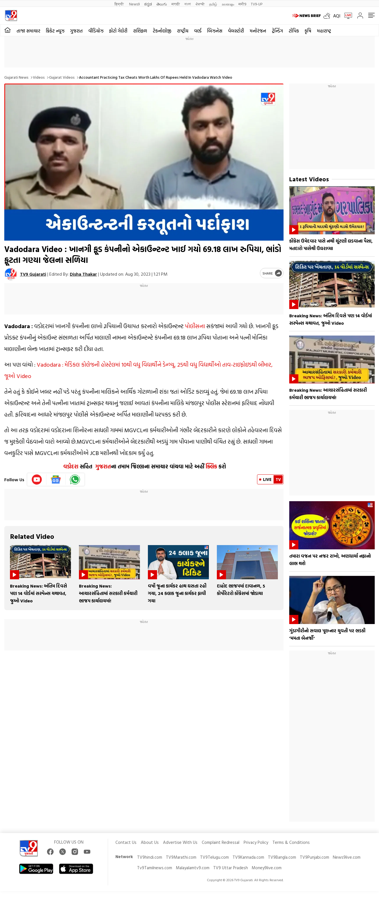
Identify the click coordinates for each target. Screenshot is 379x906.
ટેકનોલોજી (162, 30)
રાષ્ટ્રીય (182, 30)
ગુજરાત (76, 30)
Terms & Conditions (291, 842)
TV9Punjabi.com (314, 857)
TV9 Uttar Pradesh (230, 867)
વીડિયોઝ (95, 30)
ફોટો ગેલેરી (118, 30)
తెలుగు (161, 4)
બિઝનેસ (214, 30)
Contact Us (125, 842)
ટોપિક (294, 30)
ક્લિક (210, 466)
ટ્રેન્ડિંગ (277, 30)
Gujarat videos (62, 77)
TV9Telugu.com (214, 857)
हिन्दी (120, 4)
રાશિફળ (140, 30)
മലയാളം (228, 4)
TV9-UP (256, 4)
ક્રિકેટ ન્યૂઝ (55, 30)
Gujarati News (16, 77)
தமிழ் (213, 4)
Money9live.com (267, 867)
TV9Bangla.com (282, 857)
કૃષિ (308, 30)
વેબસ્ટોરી (236, 30)
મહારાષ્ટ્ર (324, 30)
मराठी (176, 4)
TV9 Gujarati (33, 274)
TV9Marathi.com (181, 857)
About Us (150, 842)
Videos (39, 77)
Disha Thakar (83, 274)
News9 (134, 4)
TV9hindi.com (149, 857)
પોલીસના (195, 326)
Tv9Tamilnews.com (154, 867)
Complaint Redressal (220, 842)
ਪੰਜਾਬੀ (200, 4)
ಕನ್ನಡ (148, 4)
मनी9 (242, 4)
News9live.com (346, 857)
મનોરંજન (258, 30)
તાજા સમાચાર (28, 30)
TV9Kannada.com (248, 857)
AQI (336, 15)
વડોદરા (71, 466)
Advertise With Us (180, 842)
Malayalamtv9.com (192, 867)
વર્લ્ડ (197, 30)
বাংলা (187, 4)
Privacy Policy (256, 842)
